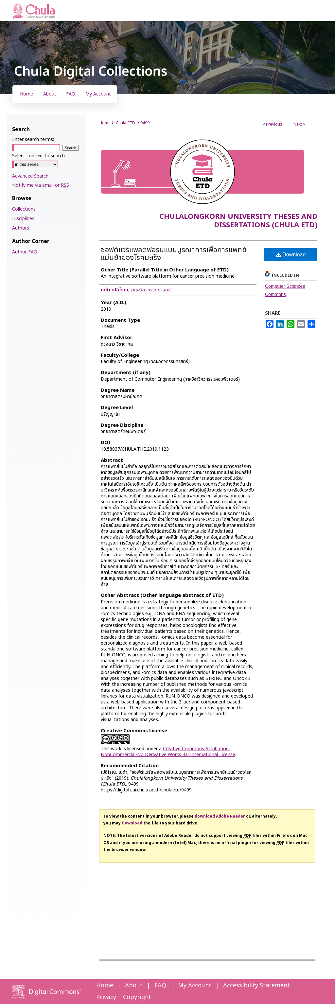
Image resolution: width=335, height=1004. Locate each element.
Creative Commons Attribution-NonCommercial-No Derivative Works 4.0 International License (168, 751)
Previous (274, 124)
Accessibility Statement (256, 985)
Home (105, 123)
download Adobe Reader (220, 816)
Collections (24, 209)
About (134, 985)
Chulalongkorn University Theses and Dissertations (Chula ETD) (238, 221)
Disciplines (23, 218)
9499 (145, 123)
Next (297, 124)
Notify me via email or (40, 185)
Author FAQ (24, 252)
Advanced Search (30, 176)
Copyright (137, 997)
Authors (20, 228)
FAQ (160, 985)
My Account (194, 985)
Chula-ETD (125, 123)
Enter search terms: (33, 139)
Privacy (106, 997)
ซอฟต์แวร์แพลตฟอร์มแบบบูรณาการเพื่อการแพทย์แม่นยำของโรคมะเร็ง (174, 254)
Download (291, 254)
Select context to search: (39, 155)
